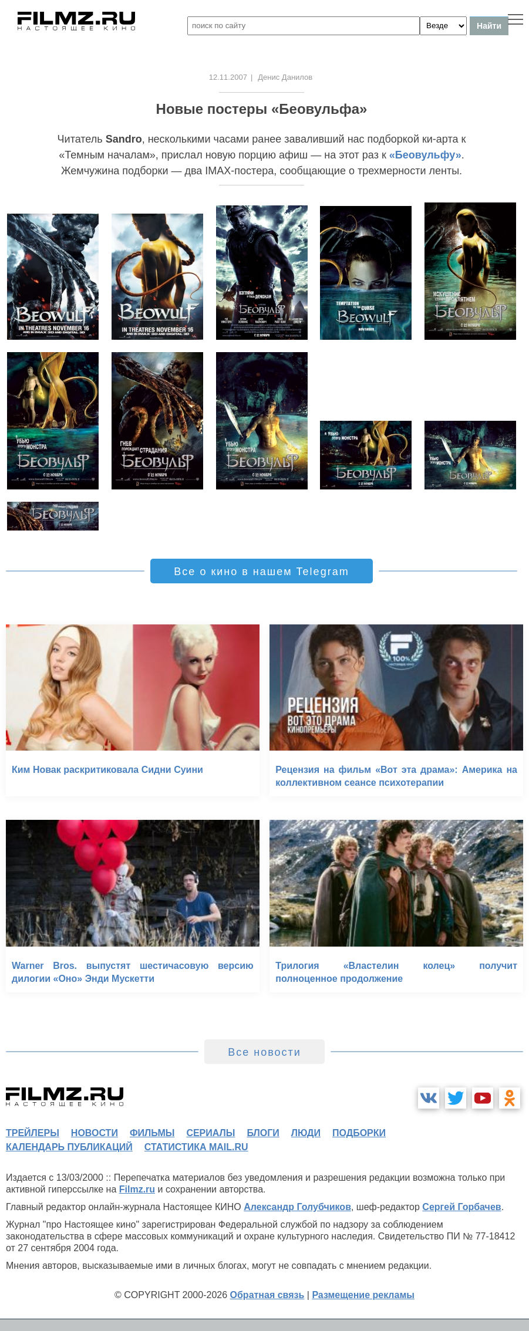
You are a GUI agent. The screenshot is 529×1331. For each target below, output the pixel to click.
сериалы (210, 1133)
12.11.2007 (228, 77)
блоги (263, 1133)
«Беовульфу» (425, 155)
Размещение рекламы (363, 1295)
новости (94, 1133)
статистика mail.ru (196, 1147)
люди (306, 1133)
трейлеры (32, 1133)
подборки (359, 1133)
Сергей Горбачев (461, 1207)
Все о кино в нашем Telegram (261, 571)
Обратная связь (267, 1295)
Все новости (264, 1052)
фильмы (152, 1133)
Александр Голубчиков (297, 1207)
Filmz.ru (137, 1189)
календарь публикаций (69, 1147)
